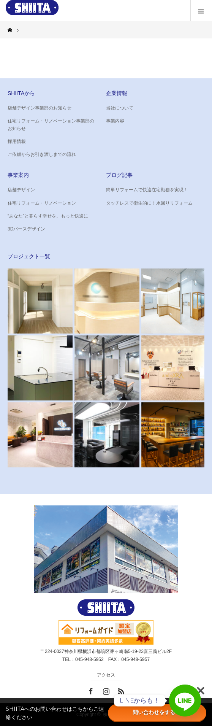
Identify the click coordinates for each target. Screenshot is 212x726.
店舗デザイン (21, 189)
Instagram (105, 690)
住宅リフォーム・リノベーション (42, 203)
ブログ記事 (119, 175)
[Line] (185, 700)
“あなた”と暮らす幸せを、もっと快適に (48, 216)
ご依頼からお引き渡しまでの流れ (42, 154)
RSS (120, 690)
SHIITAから (21, 93)
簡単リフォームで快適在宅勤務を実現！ (147, 189)
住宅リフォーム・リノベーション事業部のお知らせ (51, 124)
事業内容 (115, 121)
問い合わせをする (157, 712)
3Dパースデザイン (26, 229)
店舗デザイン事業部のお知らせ (39, 108)
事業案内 (18, 175)
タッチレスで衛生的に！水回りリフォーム (149, 203)
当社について (119, 108)
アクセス (106, 675)
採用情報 (17, 141)
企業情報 (116, 93)
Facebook (90, 690)
